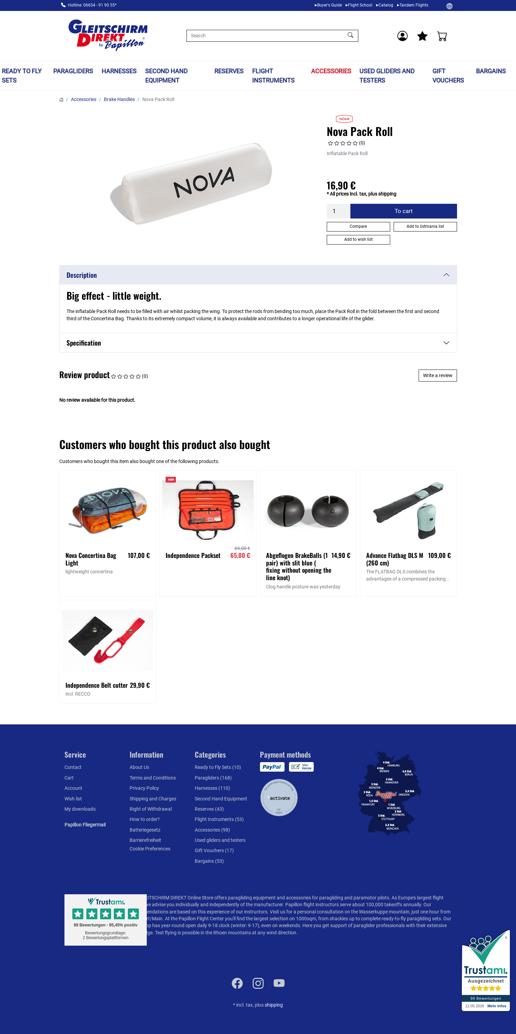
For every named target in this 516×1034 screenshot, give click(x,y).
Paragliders (73, 71)
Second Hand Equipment (166, 75)
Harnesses (118, 71)
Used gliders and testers (387, 75)
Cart (69, 778)
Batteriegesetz (145, 830)
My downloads (80, 809)
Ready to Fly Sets (21, 75)
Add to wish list (358, 239)
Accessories (331, 71)
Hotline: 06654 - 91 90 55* (92, 5)
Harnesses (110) (212, 788)
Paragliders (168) (213, 778)
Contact (73, 767)
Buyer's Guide (329, 5)
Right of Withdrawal (151, 809)
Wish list (73, 798)
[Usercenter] (402, 35)
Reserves (229, 71)
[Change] (449, 6)
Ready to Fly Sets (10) (218, 767)
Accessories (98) (212, 830)
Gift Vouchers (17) (214, 850)
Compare (358, 226)
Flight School (360, 5)
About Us (139, 767)
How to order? (145, 819)
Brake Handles (119, 99)
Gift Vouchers (448, 75)
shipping (274, 1005)
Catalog (386, 5)
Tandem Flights (413, 5)
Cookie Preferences (150, 848)
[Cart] (442, 35)
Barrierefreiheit (145, 840)
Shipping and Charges (153, 798)
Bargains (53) (209, 861)
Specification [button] (84, 343)
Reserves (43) (209, 809)
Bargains (491, 71)
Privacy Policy (144, 788)
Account (73, 788)
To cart (404, 211)
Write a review (438, 375)
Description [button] (82, 275)
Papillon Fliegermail (85, 824)
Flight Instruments (273, 75)
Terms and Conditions (153, 778)
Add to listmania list (425, 226)
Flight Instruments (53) (219, 819)
